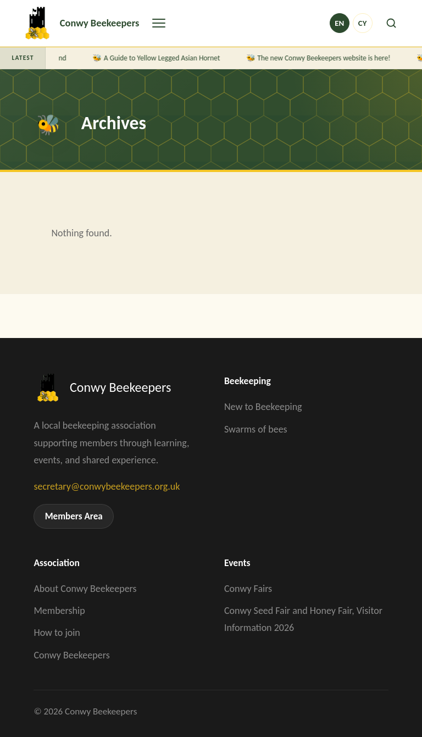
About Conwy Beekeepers (85, 589)
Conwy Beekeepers (71, 655)
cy (362, 23)
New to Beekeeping (263, 407)
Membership (59, 611)
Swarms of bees (255, 429)
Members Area (74, 516)
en (339, 23)
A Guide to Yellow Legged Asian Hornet (162, 58)
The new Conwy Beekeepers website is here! (324, 58)
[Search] (391, 23)
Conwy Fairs (248, 589)
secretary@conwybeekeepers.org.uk (107, 486)
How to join (57, 633)
